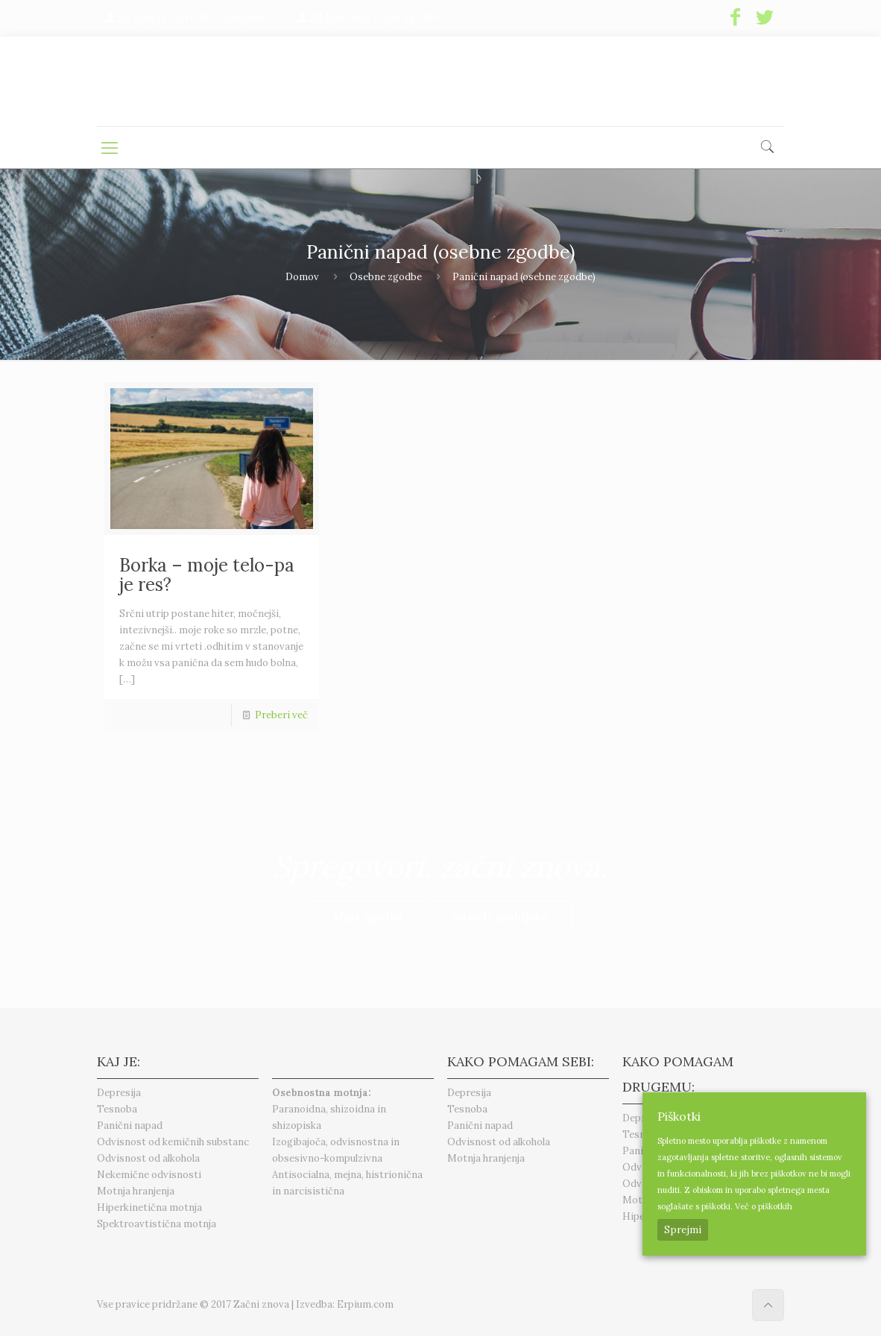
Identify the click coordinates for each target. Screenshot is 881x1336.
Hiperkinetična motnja (149, 1207)
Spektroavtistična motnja (156, 1224)
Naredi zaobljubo (500, 917)
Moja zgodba (367, 917)
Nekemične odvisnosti (149, 1174)
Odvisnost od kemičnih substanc (173, 1142)
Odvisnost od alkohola (148, 1158)
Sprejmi (682, 1229)
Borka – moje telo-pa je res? (206, 575)
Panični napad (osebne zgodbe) (524, 276)
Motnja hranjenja (135, 1191)
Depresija (119, 1092)
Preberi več (281, 715)
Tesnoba (117, 1109)
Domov (302, 276)
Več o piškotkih (763, 1206)
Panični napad (129, 1125)
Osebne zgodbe (386, 276)
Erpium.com (365, 1304)
